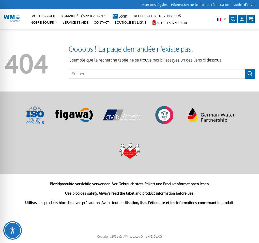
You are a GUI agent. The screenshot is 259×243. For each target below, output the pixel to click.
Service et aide (75, 22)
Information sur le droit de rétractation (200, 5)
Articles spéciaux (171, 23)
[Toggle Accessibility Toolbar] (12, 230)
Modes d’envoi (244, 5)
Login (123, 16)
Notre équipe (44, 22)
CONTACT (101, 22)
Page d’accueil (43, 16)
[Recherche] (233, 19)
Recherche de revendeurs (157, 16)
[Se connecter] (242, 19)
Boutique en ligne (130, 22)
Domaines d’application (83, 15)
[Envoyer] (250, 74)
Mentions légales (154, 5)
